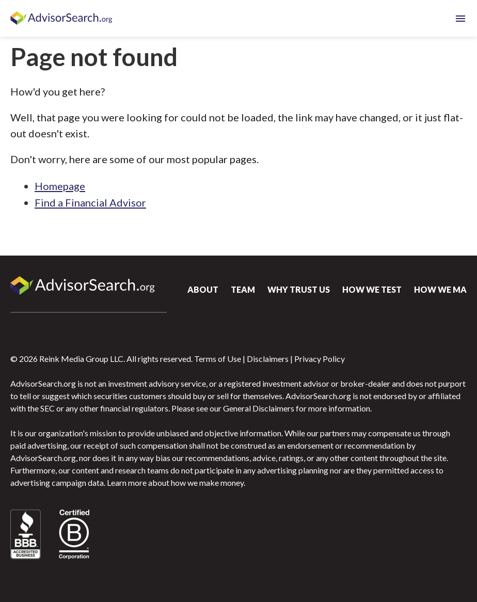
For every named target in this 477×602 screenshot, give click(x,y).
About (202, 289)
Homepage (60, 186)
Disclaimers (268, 358)
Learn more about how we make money (175, 482)
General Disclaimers (258, 408)
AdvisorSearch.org (62, 18)
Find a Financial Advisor (90, 202)
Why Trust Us (298, 289)
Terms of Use (217, 358)
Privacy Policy (319, 358)
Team (243, 289)
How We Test (372, 289)
